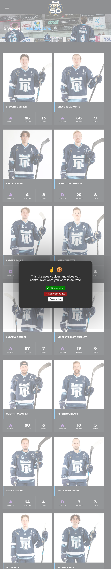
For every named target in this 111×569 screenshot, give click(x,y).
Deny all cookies (55, 293)
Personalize (55, 299)
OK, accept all (55, 288)
